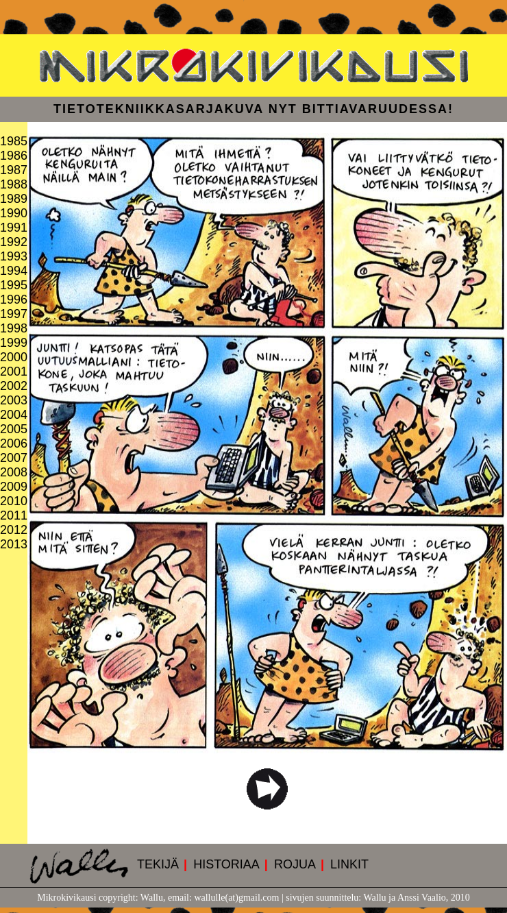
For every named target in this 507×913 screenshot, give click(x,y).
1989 (13, 199)
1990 (13, 213)
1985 (13, 141)
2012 (13, 530)
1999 (13, 343)
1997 (13, 314)
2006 (13, 443)
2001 (13, 371)
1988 (13, 184)
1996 (13, 299)
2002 (13, 386)
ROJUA (295, 864)
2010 (13, 501)
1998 (13, 328)
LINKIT (349, 864)
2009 (13, 487)
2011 (13, 515)
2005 (13, 429)
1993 (13, 256)
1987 (13, 170)
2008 (13, 472)
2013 (13, 544)
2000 (13, 357)
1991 (13, 227)
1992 (13, 242)
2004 (13, 415)
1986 (13, 155)
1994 (13, 271)
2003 (13, 400)
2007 (13, 458)
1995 (13, 285)
